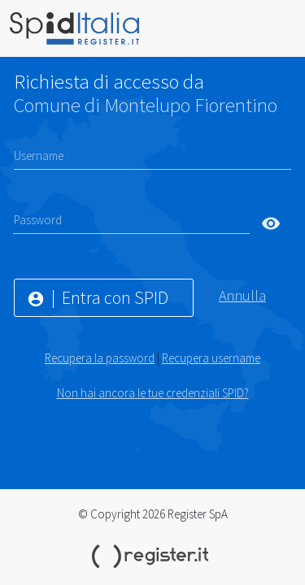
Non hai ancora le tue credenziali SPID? (153, 393)
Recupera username (211, 358)
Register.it (153, 556)
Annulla (242, 295)
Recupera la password (100, 358)
